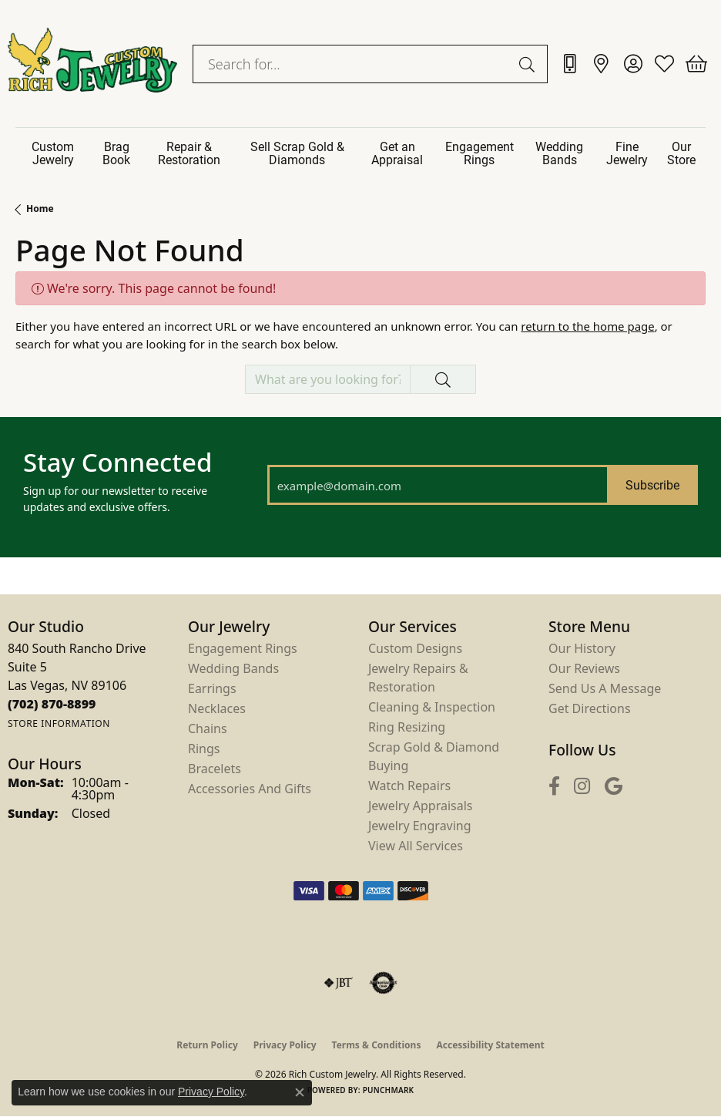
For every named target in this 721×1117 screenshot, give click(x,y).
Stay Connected (117, 462)
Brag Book (116, 152)
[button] (632, 64)
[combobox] (352, 63)
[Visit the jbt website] (338, 982)
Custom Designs (415, 648)
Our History (581, 648)
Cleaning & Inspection (431, 706)
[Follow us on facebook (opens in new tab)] (554, 786)
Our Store (681, 152)
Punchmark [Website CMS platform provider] (388, 1090)
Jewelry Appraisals (420, 805)
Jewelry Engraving (419, 825)
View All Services (415, 845)
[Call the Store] (52, 703)
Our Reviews (584, 668)
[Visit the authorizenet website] (383, 982)
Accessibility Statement (490, 1044)
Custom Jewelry (53, 152)
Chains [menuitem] (207, 728)
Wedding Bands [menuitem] (233, 668)
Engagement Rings (479, 152)
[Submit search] (529, 63)
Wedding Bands (559, 152)
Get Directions (589, 708)
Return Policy (207, 1044)
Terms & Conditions (376, 1044)
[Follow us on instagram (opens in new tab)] (582, 786)
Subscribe (652, 484)
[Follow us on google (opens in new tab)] (613, 786)
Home (40, 208)
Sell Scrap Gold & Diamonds (297, 152)
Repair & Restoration (189, 152)
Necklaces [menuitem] (217, 708)
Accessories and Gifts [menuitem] (249, 788)
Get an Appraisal (397, 152)
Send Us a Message (604, 688)
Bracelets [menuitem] (214, 768)
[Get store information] (59, 723)
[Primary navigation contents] (360, 153)
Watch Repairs (409, 785)
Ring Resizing (406, 726)
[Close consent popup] (299, 1092)
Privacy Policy (285, 1044)
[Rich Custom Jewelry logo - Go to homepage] (92, 63)
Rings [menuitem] (204, 748)
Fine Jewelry (627, 152)
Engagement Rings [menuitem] (242, 648)
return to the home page (587, 326)
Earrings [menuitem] (212, 688)
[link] (569, 64)
